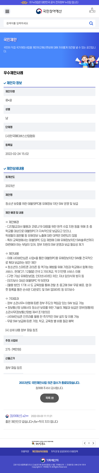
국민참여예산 (49, 11)
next (93, 443)
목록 (49, 398)
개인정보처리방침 (40, 451)
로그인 (92, 11)
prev (85, 443)
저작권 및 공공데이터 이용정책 (64, 451)
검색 (91, 23)
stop (89, 443)
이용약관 (25, 451)
